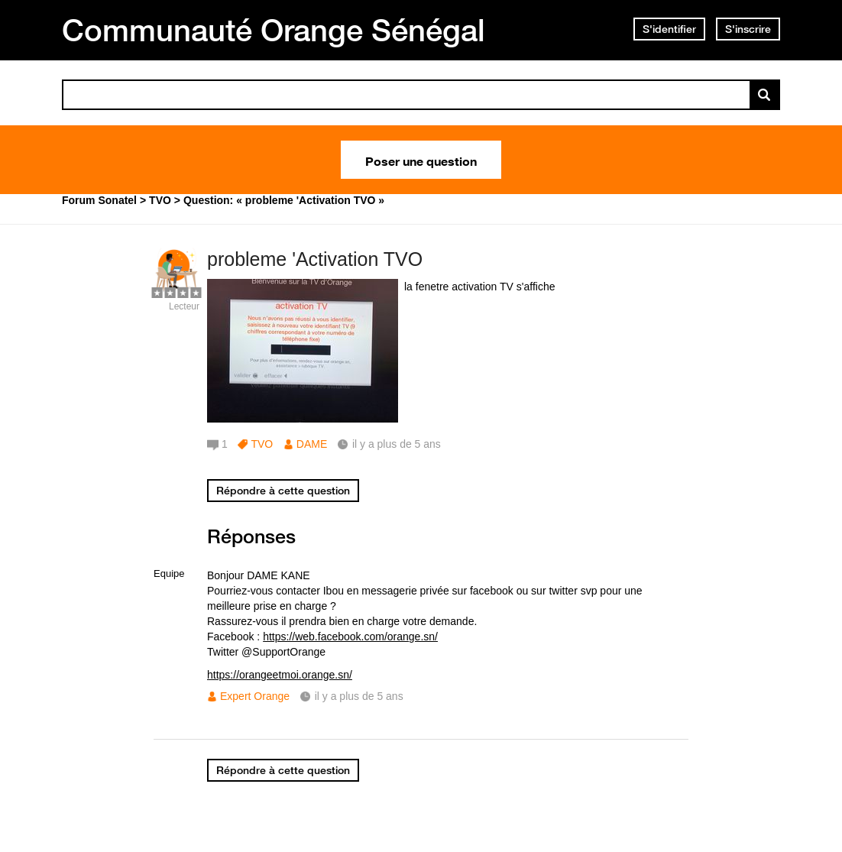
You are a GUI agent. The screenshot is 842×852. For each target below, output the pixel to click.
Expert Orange (255, 696)
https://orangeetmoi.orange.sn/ (279, 675)
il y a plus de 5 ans (359, 696)
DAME (311, 444)
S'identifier (669, 29)
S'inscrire (748, 29)
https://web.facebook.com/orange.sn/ (350, 636)
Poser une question (421, 159)
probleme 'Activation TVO (315, 259)
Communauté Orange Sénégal (273, 30)
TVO (262, 444)
